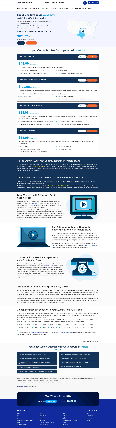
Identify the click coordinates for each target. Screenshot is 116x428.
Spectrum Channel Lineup (78, 8)
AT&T (64, 413)
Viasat (64, 422)
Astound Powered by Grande (25, 420)
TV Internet (90, 417)
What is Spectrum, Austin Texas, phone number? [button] (73, 358)
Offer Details (22, 386)
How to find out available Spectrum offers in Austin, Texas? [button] (76, 354)
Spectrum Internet (34, 8)
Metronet (19, 422)
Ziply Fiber (65, 424)
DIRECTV (65, 415)
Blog (88, 420)
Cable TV (54, 2)
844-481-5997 (93, 2)
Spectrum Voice (48, 266)
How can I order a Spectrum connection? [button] (71, 366)
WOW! (64, 419)
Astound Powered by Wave (70, 420)
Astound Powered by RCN (47, 422)
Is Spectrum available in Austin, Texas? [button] (29, 367)
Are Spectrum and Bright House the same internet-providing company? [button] (34, 362)
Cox (18, 415)
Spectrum (19, 413)
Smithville (42, 420)
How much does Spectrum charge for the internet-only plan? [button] (34, 358)
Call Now (21, 43)
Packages (90, 415)
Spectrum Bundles (38, 166)
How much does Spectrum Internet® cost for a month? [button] (33, 354)
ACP (88, 413)
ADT (41, 417)
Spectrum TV (45, 8)
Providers (61, 2)
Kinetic (19, 417)
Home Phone (90, 419)
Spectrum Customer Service (59, 8)
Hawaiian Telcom (21, 424)
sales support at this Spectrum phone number (46, 186)
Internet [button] (47, 2)
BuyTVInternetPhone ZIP (64, 332)
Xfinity (41, 413)
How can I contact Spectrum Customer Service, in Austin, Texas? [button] (35, 371)
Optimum (19, 419)
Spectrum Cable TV (33, 203)
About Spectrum (22, 8)
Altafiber (42, 419)
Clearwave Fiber (44, 424)
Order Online (31, 43)
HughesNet (66, 417)
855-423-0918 (65, 186)
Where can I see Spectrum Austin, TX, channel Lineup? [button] (75, 362)
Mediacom (43, 415)
